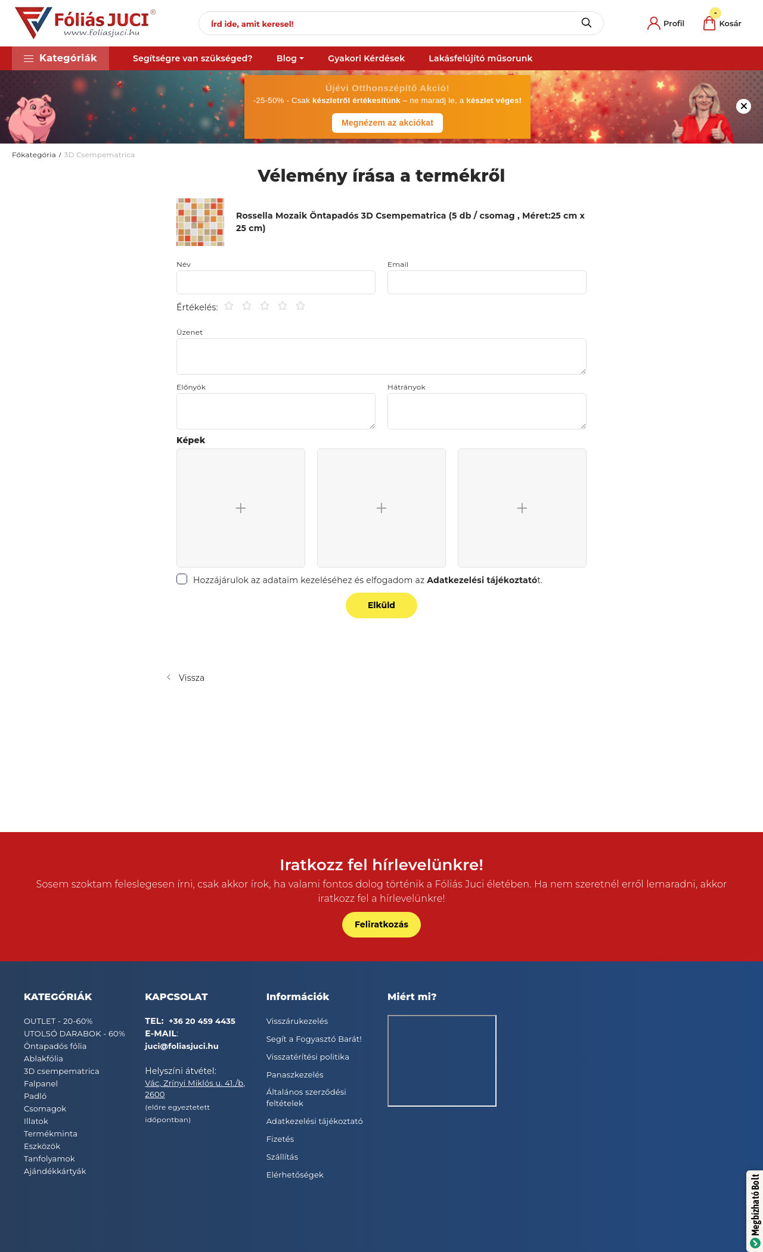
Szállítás (282, 1156)
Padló (35, 1096)
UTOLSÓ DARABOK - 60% (74, 1033)
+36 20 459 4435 (202, 1021)
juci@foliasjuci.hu (182, 1046)
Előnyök (191, 387)
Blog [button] (287, 58)
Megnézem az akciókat (387, 122)
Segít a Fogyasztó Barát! (314, 1039)
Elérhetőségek (295, 1174)
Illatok (36, 1121)
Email (397, 264)
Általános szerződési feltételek (306, 1097)
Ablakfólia (43, 1058)
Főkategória (34, 154)
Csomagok (45, 1108)
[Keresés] (586, 23)
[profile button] (666, 23)
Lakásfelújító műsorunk (480, 58)
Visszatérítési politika (307, 1056)
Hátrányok (406, 387)
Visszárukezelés (297, 1021)
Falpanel (41, 1083)
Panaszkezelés (295, 1074)
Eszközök (42, 1146)
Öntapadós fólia (55, 1046)
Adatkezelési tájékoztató (314, 1121)
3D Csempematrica (99, 154)
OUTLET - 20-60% (58, 1021)
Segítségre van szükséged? (193, 58)
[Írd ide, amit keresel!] (401, 23)
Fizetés (280, 1139)
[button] (60, 58)
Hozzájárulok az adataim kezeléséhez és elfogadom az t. (368, 580)
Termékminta (50, 1133)
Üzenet (189, 332)
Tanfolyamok (49, 1158)
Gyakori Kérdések (366, 58)
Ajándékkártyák (55, 1171)
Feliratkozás (381, 924)
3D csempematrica (62, 1071)
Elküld (381, 605)
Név (183, 264)
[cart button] (722, 23)
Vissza (192, 677)
